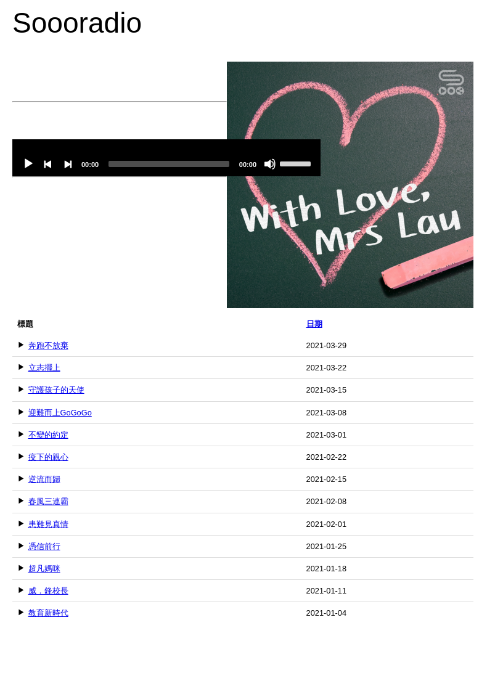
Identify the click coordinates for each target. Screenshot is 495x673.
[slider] (168, 164)
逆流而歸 (44, 479)
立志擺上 (44, 367)
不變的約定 (48, 434)
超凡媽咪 (44, 568)
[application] (166, 157)
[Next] (68, 164)
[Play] (28, 164)
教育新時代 (48, 613)
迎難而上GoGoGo (60, 412)
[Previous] (48, 164)
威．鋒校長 (48, 590)
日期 (314, 323)
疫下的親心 (48, 457)
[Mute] (270, 164)
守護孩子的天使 (56, 389)
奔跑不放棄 (48, 345)
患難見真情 (48, 524)
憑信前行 (44, 546)
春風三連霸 (48, 501)
